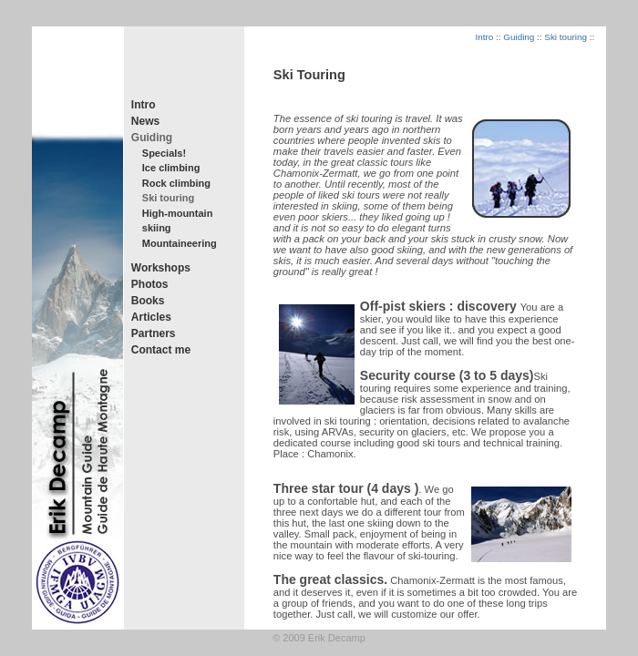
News (145, 121)
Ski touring (168, 197)
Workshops (160, 267)
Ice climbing (171, 167)
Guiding (151, 137)
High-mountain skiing (177, 221)
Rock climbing (176, 183)
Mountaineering (179, 243)
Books (148, 300)
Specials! (164, 153)
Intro (143, 104)
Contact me (160, 349)
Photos (150, 284)
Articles (151, 317)
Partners (153, 333)
